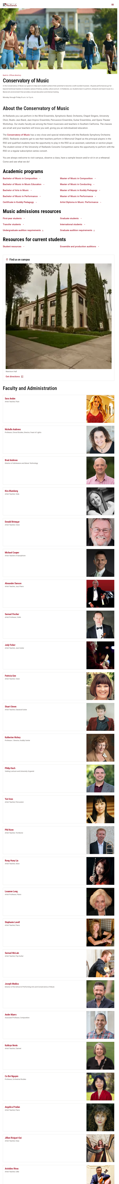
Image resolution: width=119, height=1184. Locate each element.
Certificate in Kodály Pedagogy (20, 202)
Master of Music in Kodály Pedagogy (80, 190)
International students (73, 224)
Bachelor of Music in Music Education (24, 184)
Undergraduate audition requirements (23, 230)
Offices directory (13, 75)
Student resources (14, 246)
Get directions (15, 376)
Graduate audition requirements (77, 230)
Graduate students (71, 218)
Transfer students (13, 224)
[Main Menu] (112, 4)
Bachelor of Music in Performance (22, 196)
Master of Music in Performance (78, 196)
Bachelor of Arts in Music (17, 190)
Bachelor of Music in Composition (22, 178)
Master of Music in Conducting (77, 184)
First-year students (14, 218)
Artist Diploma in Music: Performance (81, 202)
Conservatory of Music (18, 134)
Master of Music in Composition (78, 178)
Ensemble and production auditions (80, 246)
